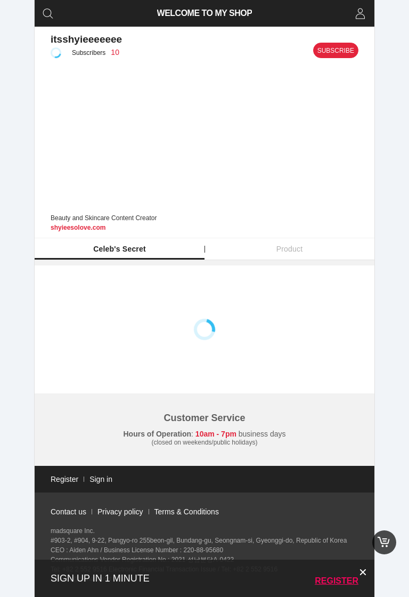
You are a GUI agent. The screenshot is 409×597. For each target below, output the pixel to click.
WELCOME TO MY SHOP (204, 13)
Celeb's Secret (119, 249)
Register (336, 580)
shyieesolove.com (78, 227)
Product (289, 249)
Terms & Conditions (186, 511)
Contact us (68, 511)
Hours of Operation (158, 434)
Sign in (100, 479)
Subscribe (335, 50)
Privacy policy (120, 511)
